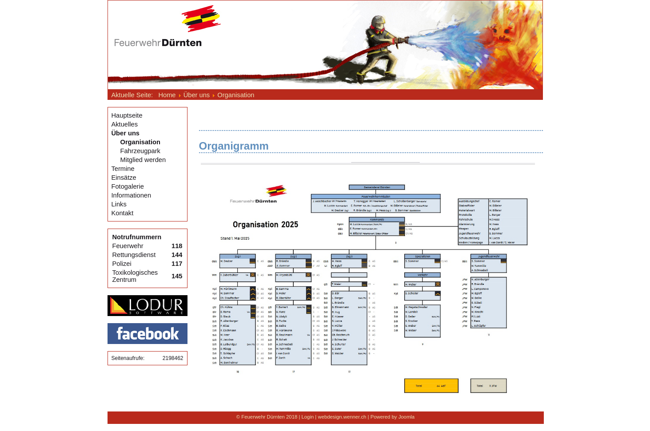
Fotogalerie (128, 186)
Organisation (140, 142)
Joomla (407, 416)
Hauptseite (127, 115)
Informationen (132, 195)
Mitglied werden (143, 159)
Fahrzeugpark (140, 150)
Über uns (126, 133)
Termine (123, 168)
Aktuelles (125, 124)
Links (119, 204)
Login (308, 416)
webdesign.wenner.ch (342, 416)
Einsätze (124, 177)
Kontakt (123, 213)
